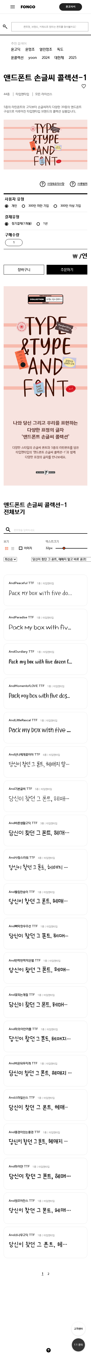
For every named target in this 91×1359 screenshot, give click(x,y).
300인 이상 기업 (70, 206)
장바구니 (24, 269)
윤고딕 (15, 49)
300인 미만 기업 (38, 206)
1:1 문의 (78, 1344)
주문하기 (67, 269)
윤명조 (30, 49)
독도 (60, 49)
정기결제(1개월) (22, 223)
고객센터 (78, 1328)
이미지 (28, 548)
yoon (32, 57)
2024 (46, 57)
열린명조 (46, 49)
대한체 (59, 57)
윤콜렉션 (17, 57)
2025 (72, 57)
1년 (45, 223)
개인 (14, 206)
